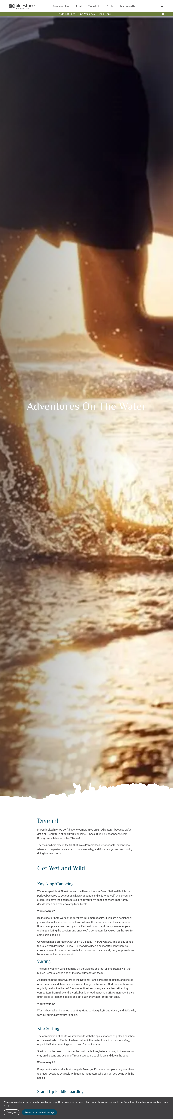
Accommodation (61, 6)
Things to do (94, 6)
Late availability (127, 6)
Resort (78, 6)
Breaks (110, 6)
